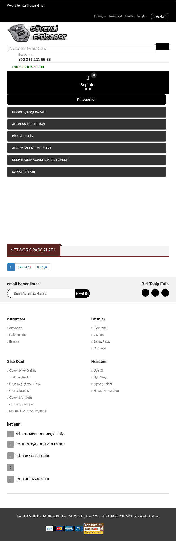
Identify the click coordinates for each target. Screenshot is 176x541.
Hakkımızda (17, 335)
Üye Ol (98, 370)
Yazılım (99, 335)
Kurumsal (115, 16)
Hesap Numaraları (106, 390)
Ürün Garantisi (19, 390)
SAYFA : (24, 267)
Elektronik (100, 328)
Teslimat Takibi (19, 377)
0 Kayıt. (42, 267)
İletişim (141, 16)
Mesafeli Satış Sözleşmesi (27, 411)
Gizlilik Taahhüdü (21, 404)
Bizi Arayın (25, 54)
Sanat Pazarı (103, 341)
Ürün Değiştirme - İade (25, 384)
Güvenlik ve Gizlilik (22, 370)
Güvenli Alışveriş (20, 397)
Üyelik (129, 16)
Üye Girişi (100, 377)
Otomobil (100, 348)
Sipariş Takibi (103, 384)
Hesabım (160, 16)
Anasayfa (100, 16)
